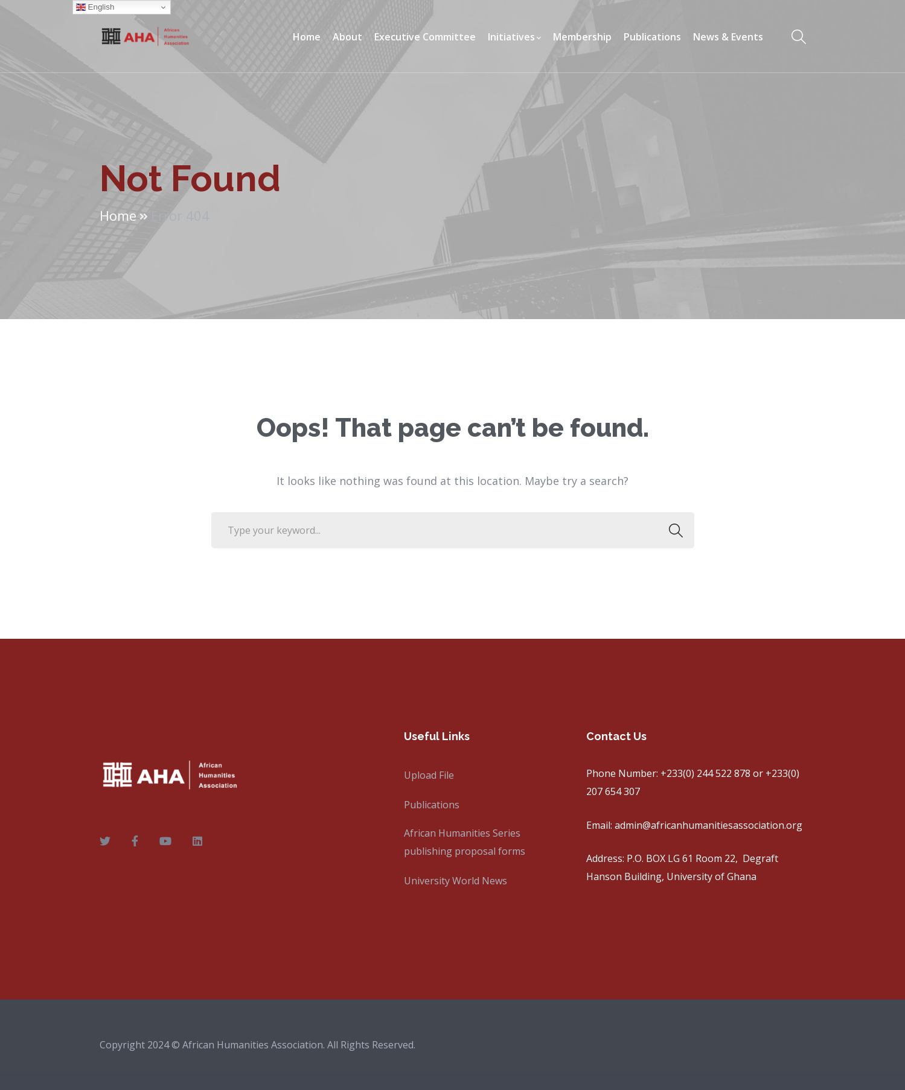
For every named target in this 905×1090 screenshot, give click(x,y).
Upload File (429, 775)
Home (118, 215)
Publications (431, 804)
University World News (455, 880)
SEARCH (672, 530)
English (95, 7)
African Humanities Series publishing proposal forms (464, 842)
